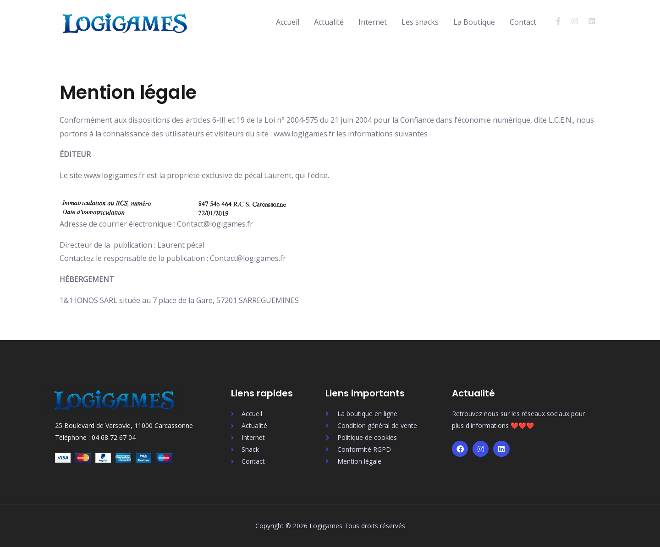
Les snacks (420, 22)
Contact (523, 22)
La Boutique (474, 22)
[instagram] (578, 21)
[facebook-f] (562, 21)
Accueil (287, 22)
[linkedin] (593, 21)
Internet (372, 22)
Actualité (329, 22)
